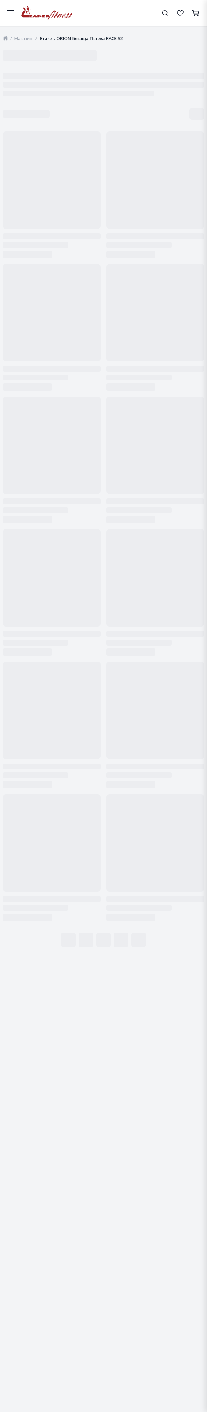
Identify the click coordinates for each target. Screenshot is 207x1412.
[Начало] (5, 38)
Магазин (23, 38)
